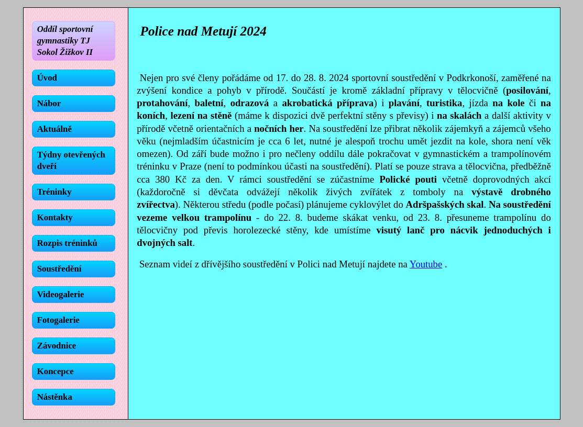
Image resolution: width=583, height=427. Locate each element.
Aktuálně (54, 129)
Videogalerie (60, 294)
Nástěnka (54, 397)
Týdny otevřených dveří (71, 160)
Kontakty (55, 217)
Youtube (426, 264)
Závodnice (56, 346)
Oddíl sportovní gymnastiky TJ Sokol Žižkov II (65, 40)
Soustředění (59, 269)
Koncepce (55, 371)
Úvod (47, 78)
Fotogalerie (58, 320)
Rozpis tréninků (67, 243)
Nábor (49, 103)
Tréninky (54, 192)
